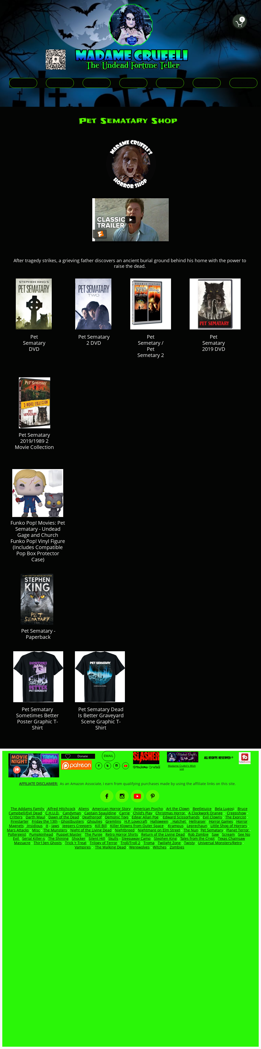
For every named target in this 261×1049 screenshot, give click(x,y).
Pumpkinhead (41, 834)
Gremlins (113, 821)
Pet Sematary (212, 830)
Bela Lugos (224, 808)
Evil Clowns (212, 817)
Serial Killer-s (33, 838)
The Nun (191, 830)
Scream (228, 834)
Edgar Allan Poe (145, 817)
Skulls (113, 838)
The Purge (93, 834)
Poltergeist (17, 834)
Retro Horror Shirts (122, 834)
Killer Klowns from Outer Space (137, 825)
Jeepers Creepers (77, 825)
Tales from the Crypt (197, 838)
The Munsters (55, 830)
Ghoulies (94, 821)
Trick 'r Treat (75, 842)
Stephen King (165, 838)
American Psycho (148, 808)
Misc (36, 830)
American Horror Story (111, 808)
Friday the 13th (45, 821)
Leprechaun (197, 825)
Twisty (189, 842)
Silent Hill (97, 838)
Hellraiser (197, 821)
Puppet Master (69, 834)
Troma (148, 842)
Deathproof (92, 817)
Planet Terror (238, 830)
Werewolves (139, 847)
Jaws (55, 825)
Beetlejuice (202, 808)
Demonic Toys (116, 817)
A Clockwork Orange (205, 813)
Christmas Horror (170, 813)
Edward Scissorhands (181, 817)
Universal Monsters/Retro (220, 842)
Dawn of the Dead (63, 817)
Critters (16, 817)
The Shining (58, 838)
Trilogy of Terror (103, 842)
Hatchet (180, 821)
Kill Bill (101, 825)
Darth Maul (35, 817)
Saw (215, 834)
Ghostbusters (72, 821)
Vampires (83, 847)
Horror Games (221, 821)
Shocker (78, 838)
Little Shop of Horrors (229, 825)
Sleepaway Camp (136, 838)
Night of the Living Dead (91, 830)
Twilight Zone (169, 842)
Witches (159, 847)
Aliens (84, 808)
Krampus (176, 825)
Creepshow (236, 813)
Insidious (34, 825)
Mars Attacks (18, 830)
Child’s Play (142, 813)
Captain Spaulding (100, 813)
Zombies (177, 847)
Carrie (124, 813)
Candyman (72, 813)
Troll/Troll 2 (130, 842)
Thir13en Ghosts (48, 842)
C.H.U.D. (52, 813)
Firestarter (20, 821)
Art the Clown (177, 808)
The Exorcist (235, 817)
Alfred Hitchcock (60, 808)
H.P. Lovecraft (135, 821)
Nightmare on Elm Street (159, 830)
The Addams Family (28, 808)
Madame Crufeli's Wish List (182, 767)
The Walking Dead (110, 847)
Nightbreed (125, 830)
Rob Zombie (198, 834)
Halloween (159, 821)
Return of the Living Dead (163, 834)
